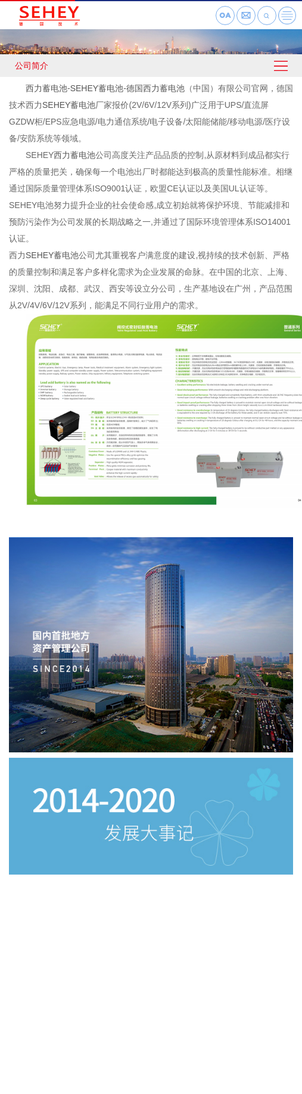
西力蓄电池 (46, 88)
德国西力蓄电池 (155, 88)
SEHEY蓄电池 (96, 88)
